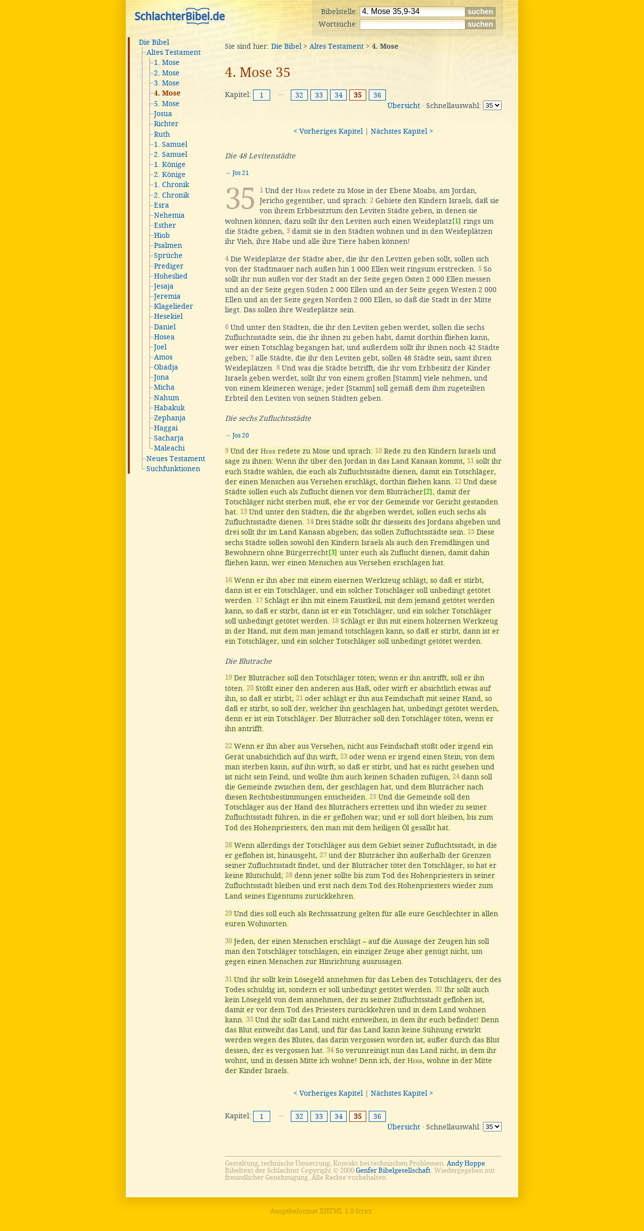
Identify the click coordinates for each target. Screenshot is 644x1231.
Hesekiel (168, 316)
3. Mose (167, 83)
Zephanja (170, 418)
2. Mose (167, 73)
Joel (160, 347)
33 (319, 95)
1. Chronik (171, 185)
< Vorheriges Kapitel (328, 131)
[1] (456, 221)
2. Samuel (170, 154)
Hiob (162, 235)
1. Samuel (170, 144)
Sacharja (169, 438)
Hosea (164, 337)
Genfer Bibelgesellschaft (393, 1170)
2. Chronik (171, 195)
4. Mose (167, 94)
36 (377, 95)
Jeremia (167, 296)
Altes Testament (173, 52)
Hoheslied (171, 276)
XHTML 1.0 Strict (345, 1211)
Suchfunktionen (173, 469)
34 (339, 95)
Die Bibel (154, 42)
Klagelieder (173, 306)
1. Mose (167, 62)
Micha (164, 387)
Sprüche (168, 255)
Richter (166, 124)
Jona (161, 377)
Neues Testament (175, 459)
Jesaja (164, 286)
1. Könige (170, 164)
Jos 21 (240, 173)
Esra (161, 205)
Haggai (166, 428)
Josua (163, 114)
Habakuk (169, 408)
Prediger (169, 266)
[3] (333, 552)
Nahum (166, 398)
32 (299, 95)
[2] (428, 491)
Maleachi (169, 448)
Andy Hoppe (466, 1163)
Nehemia (169, 215)
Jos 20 (240, 435)
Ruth (162, 134)
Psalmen (168, 245)
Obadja (166, 367)
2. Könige (170, 174)
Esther (165, 225)
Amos (163, 357)
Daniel (165, 327)
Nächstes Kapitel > (402, 131)
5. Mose (167, 104)
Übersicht (403, 106)
